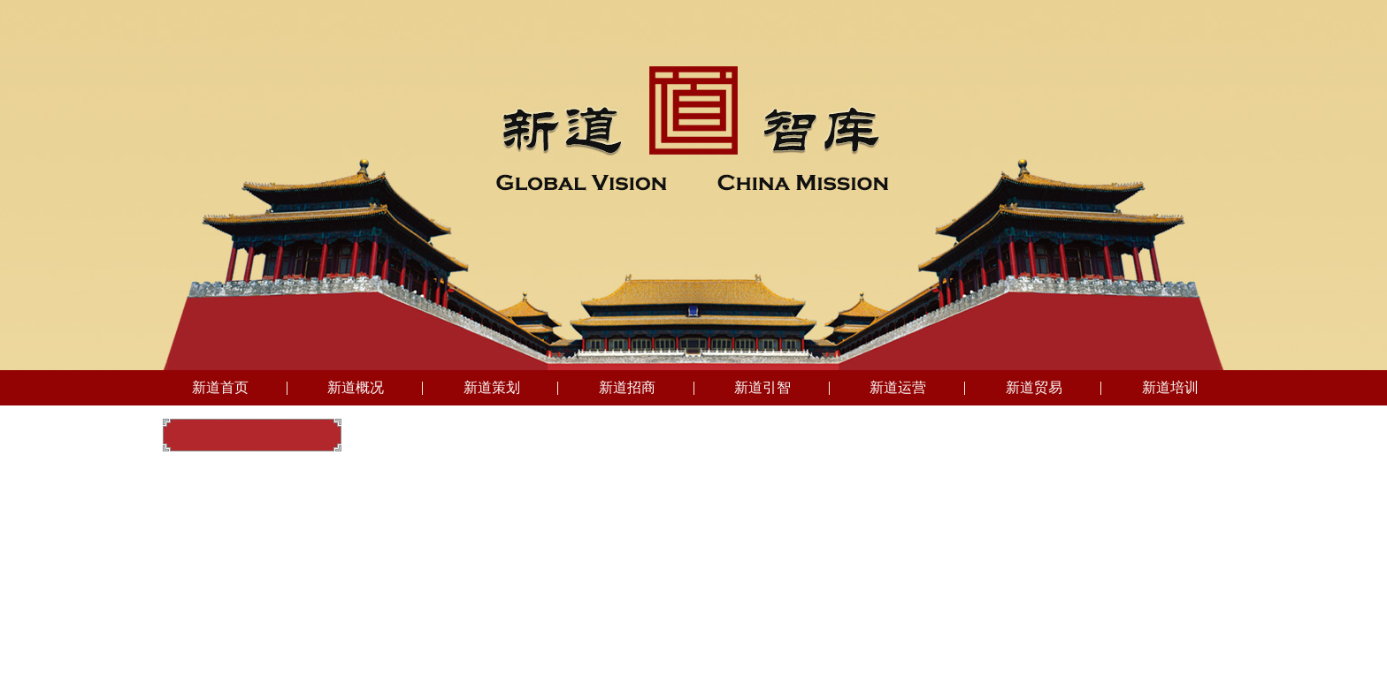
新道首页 (220, 387)
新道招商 (627, 387)
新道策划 (492, 387)
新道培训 (1170, 387)
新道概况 (355, 387)
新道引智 (762, 387)
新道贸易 (1034, 387)
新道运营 (898, 387)
